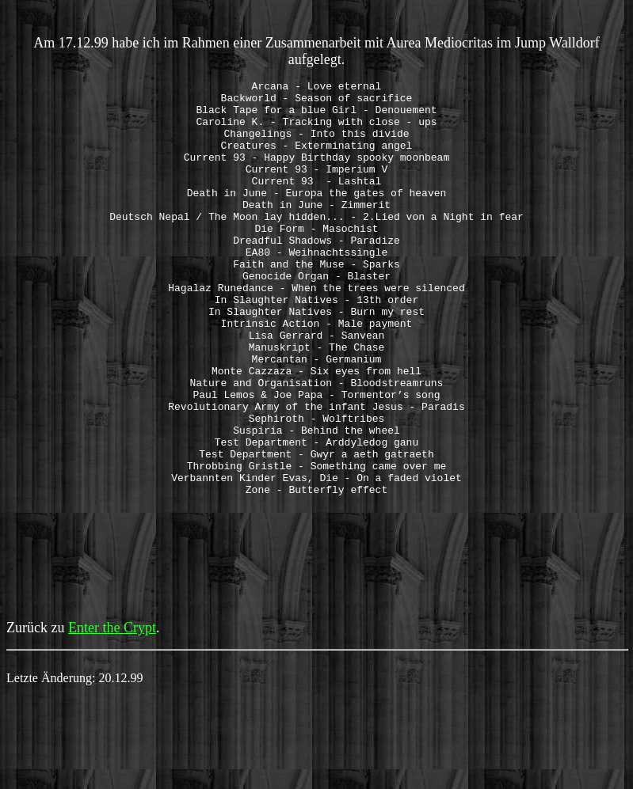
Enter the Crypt (112, 711)
